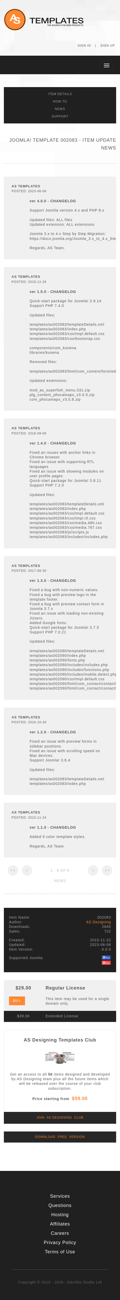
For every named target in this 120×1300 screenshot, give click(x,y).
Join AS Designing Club (60, 1117)
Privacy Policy (60, 1242)
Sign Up (107, 45)
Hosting (60, 1214)
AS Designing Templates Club (60, 1040)
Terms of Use (60, 1251)
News (60, 109)
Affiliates (60, 1224)
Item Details (60, 94)
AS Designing (98, 922)
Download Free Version (60, 1137)
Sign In (84, 45)
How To (60, 101)
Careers (60, 1233)
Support (60, 116)
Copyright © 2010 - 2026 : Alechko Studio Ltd (60, 1282)
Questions (60, 1205)
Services (60, 1196)
